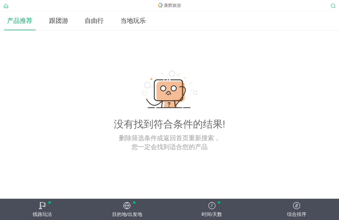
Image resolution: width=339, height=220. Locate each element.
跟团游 (58, 20)
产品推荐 (19, 20)
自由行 (94, 20)
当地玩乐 (133, 20)
